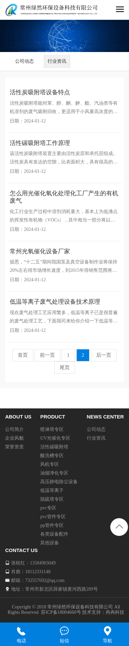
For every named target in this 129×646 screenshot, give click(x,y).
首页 (23, 355)
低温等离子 (52, 490)
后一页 (103, 355)
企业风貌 (14, 438)
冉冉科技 (115, 612)
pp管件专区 (52, 525)
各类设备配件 (54, 534)
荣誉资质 (14, 446)
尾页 (65, 367)
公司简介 (14, 429)
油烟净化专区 (54, 473)
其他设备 (49, 542)
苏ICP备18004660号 (61, 612)
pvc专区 (48, 507)
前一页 (47, 355)
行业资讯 (57, 61)
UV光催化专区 (55, 438)
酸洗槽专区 (52, 455)
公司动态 (24, 61)
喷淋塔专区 (52, 429)
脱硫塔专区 (52, 499)
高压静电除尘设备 (59, 481)
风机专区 (49, 464)
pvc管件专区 (53, 516)
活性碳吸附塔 (54, 446)
